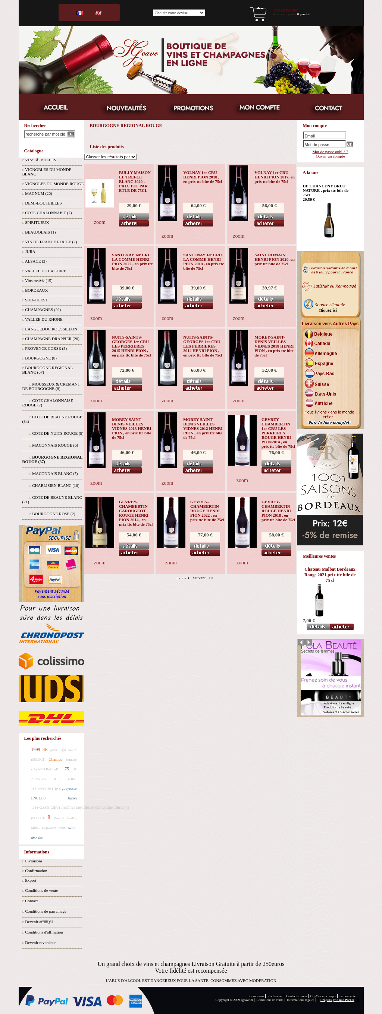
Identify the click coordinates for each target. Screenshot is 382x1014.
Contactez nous (296, 996)
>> (211, 578)
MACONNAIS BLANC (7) (55, 473)
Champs (55, 759)
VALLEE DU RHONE (44, 319)
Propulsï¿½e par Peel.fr (337, 1000)
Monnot (58, 818)
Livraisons (33, 861)
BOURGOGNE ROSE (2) (53, 513)
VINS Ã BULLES (40, 160)
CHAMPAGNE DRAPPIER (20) (52, 338)
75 (67, 768)
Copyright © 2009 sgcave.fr (234, 1000)
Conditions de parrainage (45, 911)
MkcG (35, 828)
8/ (75, 769)
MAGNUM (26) (38, 193)
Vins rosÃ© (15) (39, 280)
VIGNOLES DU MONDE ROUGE (54, 183)
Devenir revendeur (40, 942)
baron (72, 798)
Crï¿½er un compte (323, 996)
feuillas (72, 818)
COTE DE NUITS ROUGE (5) (57, 433)
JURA (30, 251)
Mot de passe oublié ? (330, 151)
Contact (31, 901)
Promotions (256, 996)
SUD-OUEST (36, 300)
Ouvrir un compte (330, 156)
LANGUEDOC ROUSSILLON (51, 329)
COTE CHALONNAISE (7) (48, 212)
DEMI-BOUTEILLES (43, 203)
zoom (100, 222)
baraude (71, 759)
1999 (35, 749)
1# (56, 788)
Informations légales (300, 1000)
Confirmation (36, 870)
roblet (62, 828)
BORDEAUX (36, 290)
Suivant (199, 578)
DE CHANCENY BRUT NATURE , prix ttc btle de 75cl (326, 190)
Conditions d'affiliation (44, 932)
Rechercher (275, 996)
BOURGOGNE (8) (41, 358)
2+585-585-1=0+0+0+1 (47, 779)
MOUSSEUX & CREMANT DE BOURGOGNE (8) (51, 386)
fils (45, 749)
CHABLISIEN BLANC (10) (55, 485)
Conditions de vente (41, 890)
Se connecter (348, 996)
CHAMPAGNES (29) (43, 309)
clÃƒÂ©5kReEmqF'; (45, 769)
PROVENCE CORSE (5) (46, 348)
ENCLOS (38, 798)
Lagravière (49, 828)
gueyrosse (69, 788)
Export (30, 880)
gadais (54, 750)
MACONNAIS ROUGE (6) (55, 445)
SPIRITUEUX (37, 222)
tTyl (63, 750)
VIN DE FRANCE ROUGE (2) (51, 242)
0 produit (304, 14)
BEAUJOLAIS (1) (40, 232)
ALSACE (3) (36, 261)
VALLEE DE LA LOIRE (45, 271)
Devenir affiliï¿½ (39, 921)
